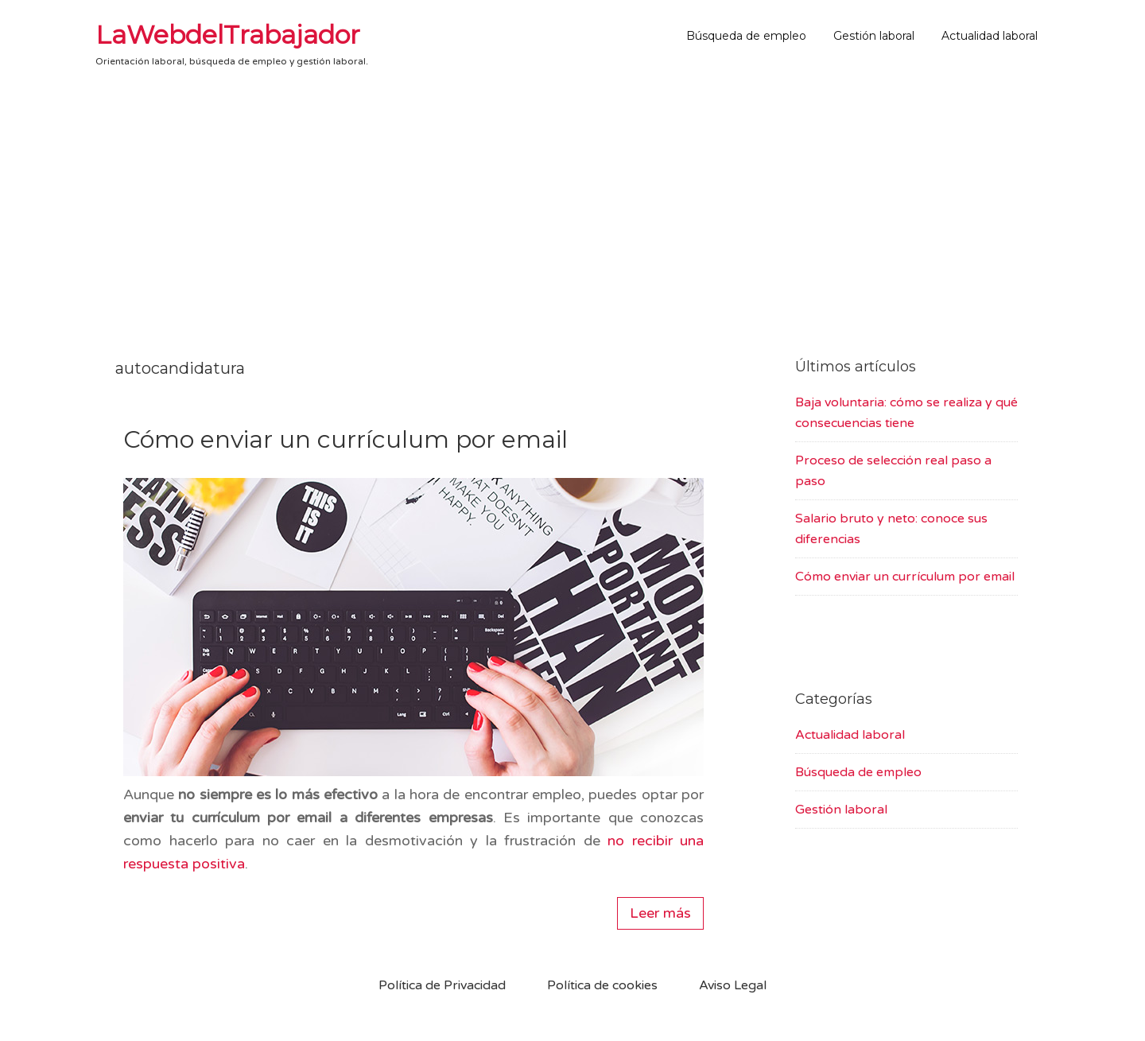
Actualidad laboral (850, 735)
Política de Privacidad (442, 985)
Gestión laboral (841, 810)
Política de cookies (602, 985)
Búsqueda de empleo (858, 772)
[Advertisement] (572, 207)
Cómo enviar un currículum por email (345, 439)
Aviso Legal (733, 985)
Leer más (660, 913)
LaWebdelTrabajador (227, 34)
